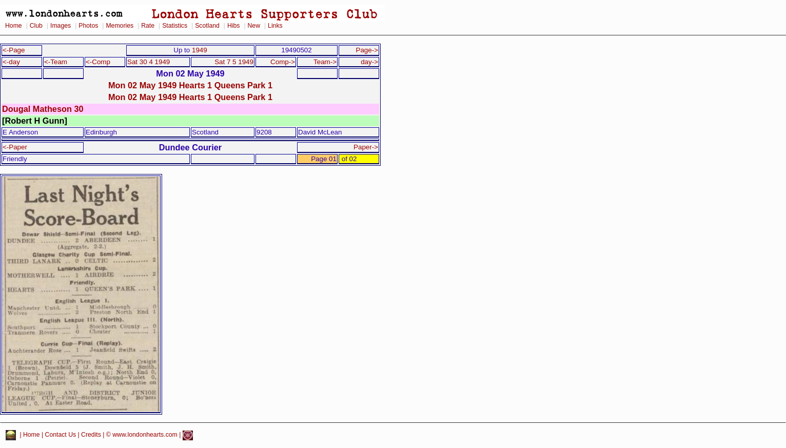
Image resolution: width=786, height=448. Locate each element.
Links (275, 25)
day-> (369, 62)
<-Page (14, 50)
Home (13, 25)
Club (36, 25)
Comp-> (282, 62)
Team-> (325, 62)
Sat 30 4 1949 (148, 62)
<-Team (55, 62)
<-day (11, 62)
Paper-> (365, 147)
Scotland (207, 25)
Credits (91, 435)
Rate (147, 25)
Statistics (174, 25)
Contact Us (60, 435)
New (254, 25)
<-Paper (15, 147)
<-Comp (98, 62)
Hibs (233, 25)
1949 (199, 50)
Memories (119, 25)
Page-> (367, 50)
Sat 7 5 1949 (233, 62)
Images (60, 25)
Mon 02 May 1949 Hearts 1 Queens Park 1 (190, 85)
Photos (88, 25)
